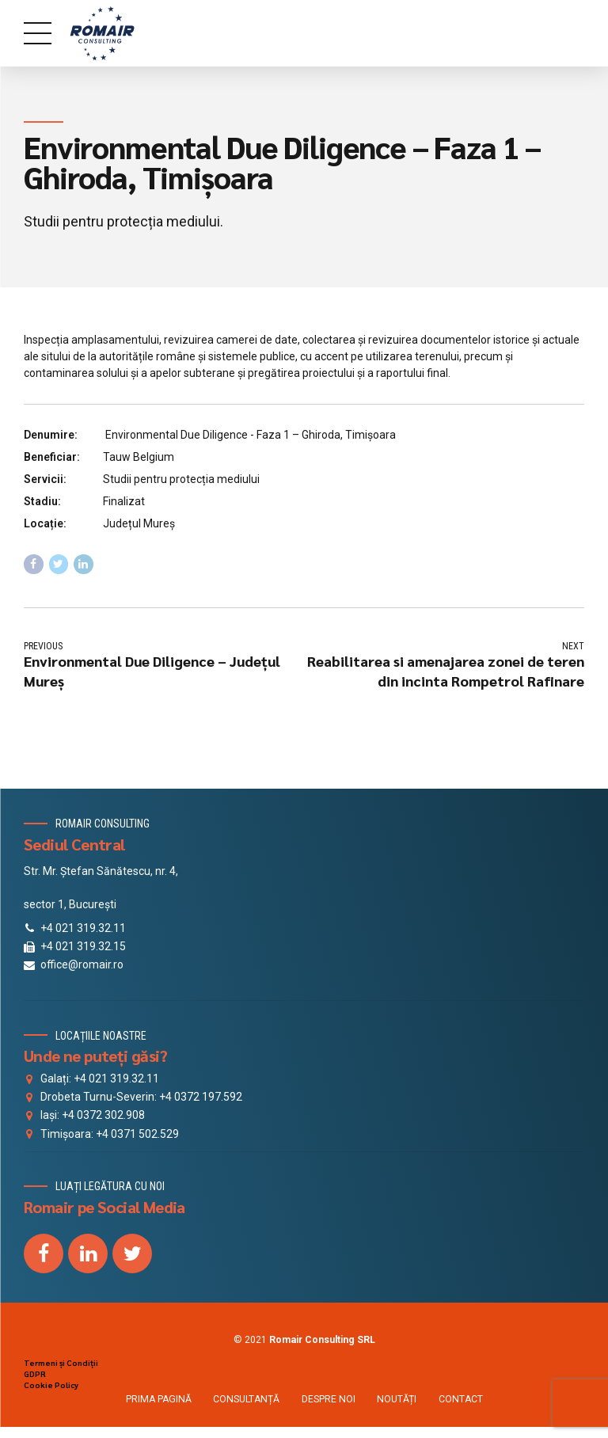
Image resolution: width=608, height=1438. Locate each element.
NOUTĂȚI (396, 1400)
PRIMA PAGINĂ (159, 1400)
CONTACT (461, 1400)
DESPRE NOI (328, 1400)
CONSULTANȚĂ (246, 1400)
